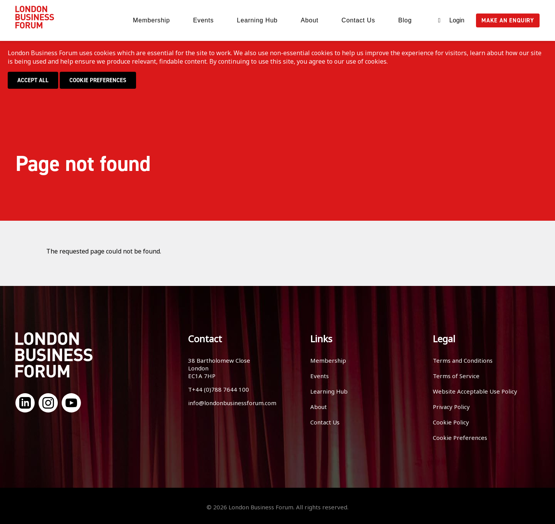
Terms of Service (456, 376)
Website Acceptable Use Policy (475, 391)
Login (456, 20)
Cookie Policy (451, 422)
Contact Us (358, 20)
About (309, 20)
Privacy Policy (451, 407)
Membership (151, 20)
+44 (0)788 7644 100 (220, 389)
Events (203, 20)
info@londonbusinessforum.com (232, 403)
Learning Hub (257, 20)
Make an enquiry (507, 20)
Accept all (33, 80)
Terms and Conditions (463, 360)
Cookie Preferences (97, 80)
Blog (405, 20)
